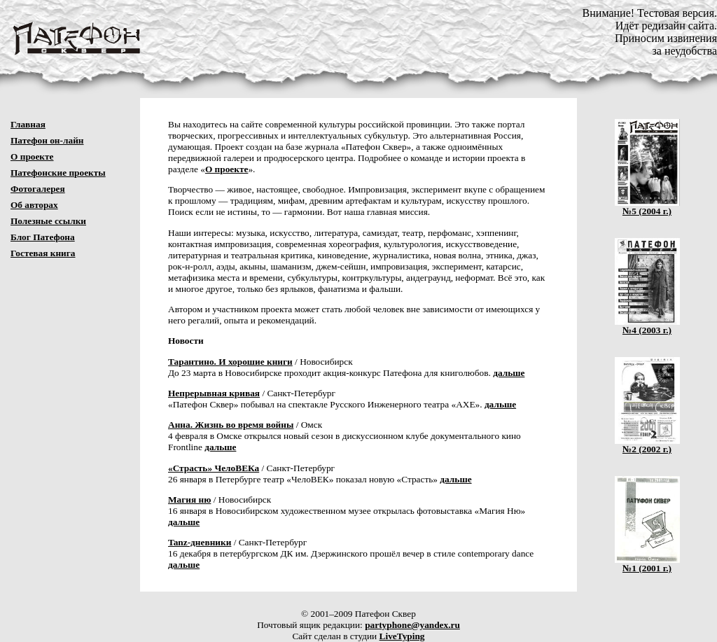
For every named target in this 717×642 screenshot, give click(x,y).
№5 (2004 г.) (647, 206)
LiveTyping (402, 636)
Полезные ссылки (48, 221)
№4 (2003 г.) (647, 325)
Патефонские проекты (58, 172)
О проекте (32, 156)
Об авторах (34, 205)
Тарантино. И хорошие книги (230, 361)
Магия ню (189, 499)
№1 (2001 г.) (647, 563)
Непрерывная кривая (214, 393)
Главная (28, 124)
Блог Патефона (43, 237)
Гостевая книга (43, 253)
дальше (508, 373)
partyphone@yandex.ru (412, 625)
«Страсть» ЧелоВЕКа (213, 468)
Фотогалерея (38, 188)
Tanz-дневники (199, 542)
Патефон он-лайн (47, 140)
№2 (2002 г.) (647, 444)
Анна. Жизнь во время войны (230, 424)
